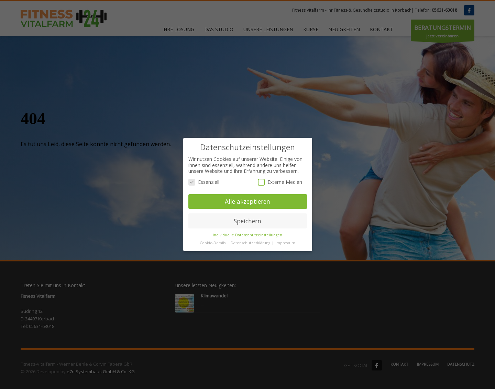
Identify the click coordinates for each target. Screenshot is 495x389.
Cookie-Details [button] (213, 245)
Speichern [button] (247, 223)
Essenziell (203, 183)
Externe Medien (280, 183)
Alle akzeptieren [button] (247, 203)
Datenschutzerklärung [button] (251, 245)
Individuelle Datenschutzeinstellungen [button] (247, 237)
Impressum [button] (285, 245)
